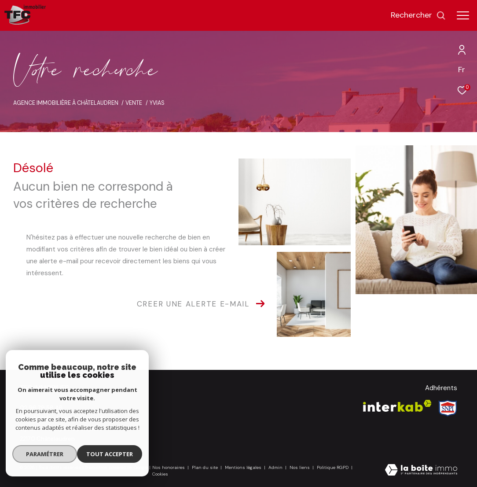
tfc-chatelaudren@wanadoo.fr (62, 418)
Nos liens (300, 467)
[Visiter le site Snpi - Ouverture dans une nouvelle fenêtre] (447, 408)
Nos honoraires (168, 467)
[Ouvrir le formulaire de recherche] (418, 15)
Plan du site (205, 467)
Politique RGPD (333, 467)
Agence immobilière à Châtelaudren (65, 103)
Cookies (160, 474)
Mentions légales (244, 467)
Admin (276, 467)
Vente (133, 103)
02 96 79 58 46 (41, 408)
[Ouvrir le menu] (463, 15)
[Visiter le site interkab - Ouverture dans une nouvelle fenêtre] (397, 406)
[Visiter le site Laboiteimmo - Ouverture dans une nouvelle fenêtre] (421, 470)
